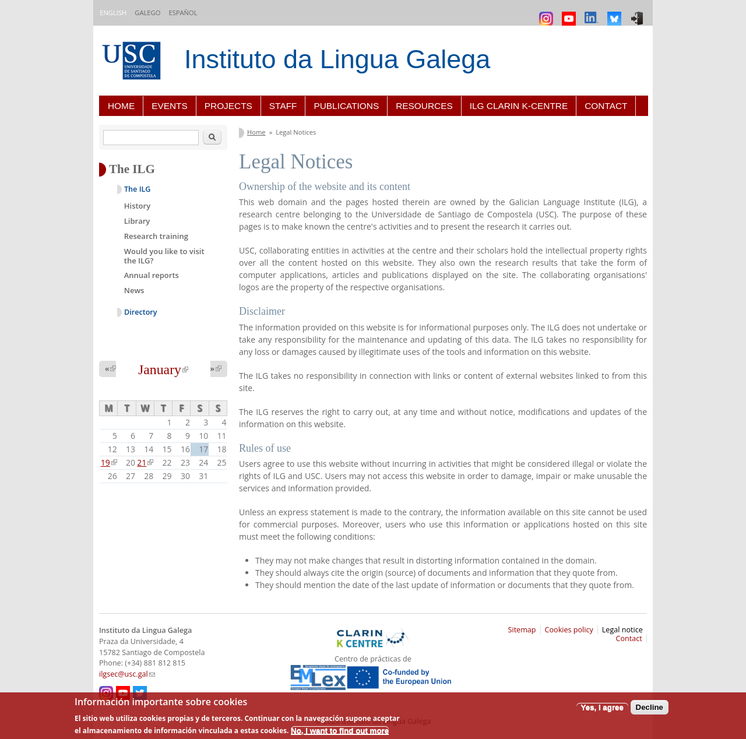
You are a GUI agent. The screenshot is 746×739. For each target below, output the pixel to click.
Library (137, 221)
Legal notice (622, 629)
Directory (140, 312)
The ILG (137, 189)
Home (121, 106)
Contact (606, 106)
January (163, 369)
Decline (649, 707)
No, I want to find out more (340, 730)
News (134, 290)
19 (109, 462)
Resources (424, 106)
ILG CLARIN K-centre (519, 106)
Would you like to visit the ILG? (164, 256)
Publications (346, 106)
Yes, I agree (602, 707)
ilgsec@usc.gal (127, 674)
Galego (147, 12)
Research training (156, 236)
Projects (228, 106)
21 (145, 462)
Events (170, 106)
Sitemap (522, 629)
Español (182, 12)
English (113, 12)
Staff (283, 106)
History (137, 205)
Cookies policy (569, 629)
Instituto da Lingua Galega (337, 59)
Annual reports (151, 275)
